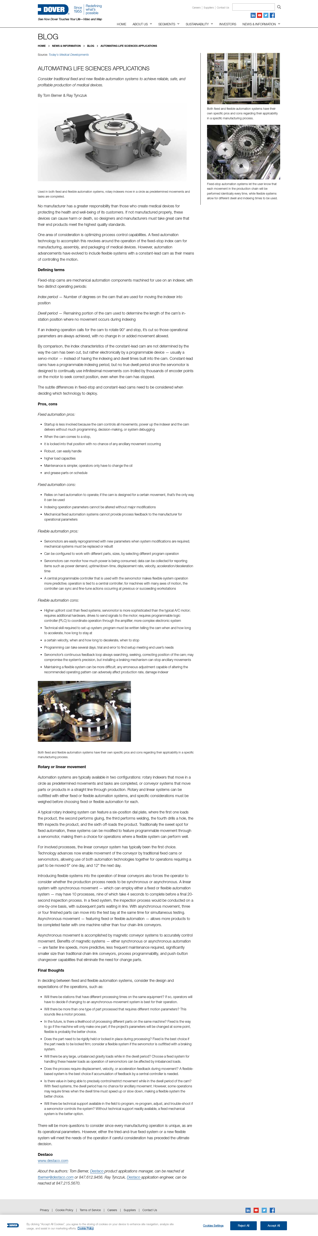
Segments (166, 24)
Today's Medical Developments (69, 54)
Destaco (97, 1171)
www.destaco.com (53, 1160)
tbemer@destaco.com (56, 1177)
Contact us (223, 7)
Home (121, 24)
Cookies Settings (213, 1225)
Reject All (243, 1225)
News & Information (259, 24)
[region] (159, 1225)
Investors (227, 24)
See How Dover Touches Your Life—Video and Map (70, 19)
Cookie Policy (64, 1210)
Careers (196, 7)
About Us (140, 24)
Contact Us (149, 1210)
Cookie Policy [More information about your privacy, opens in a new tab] (86, 1228)
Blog (91, 45)
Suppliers (209, 7)
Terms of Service (90, 1210)
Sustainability (197, 24)
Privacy (44, 1210)
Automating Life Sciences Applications (129, 45)
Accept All (274, 1225)
